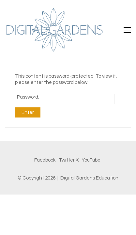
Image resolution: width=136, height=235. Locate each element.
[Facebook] (44, 160)
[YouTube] (91, 160)
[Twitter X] (69, 160)
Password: (66, 99)
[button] (127, 30)
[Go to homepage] (54, 30)
